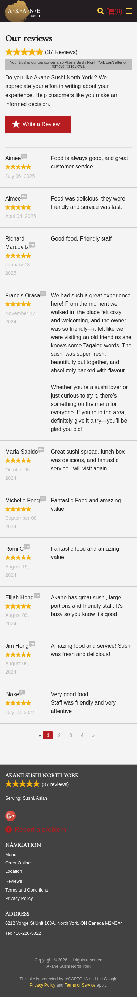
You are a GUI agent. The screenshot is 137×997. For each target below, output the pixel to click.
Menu (10, 854)
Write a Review (36, 124)
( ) (114, 11)
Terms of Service (80, 985)
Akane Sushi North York (41, 775)
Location (13, 871)
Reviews (13, 881)
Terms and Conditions (26, 890)
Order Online (18, 862)
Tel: (23, 933)
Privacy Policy (19, 898)
